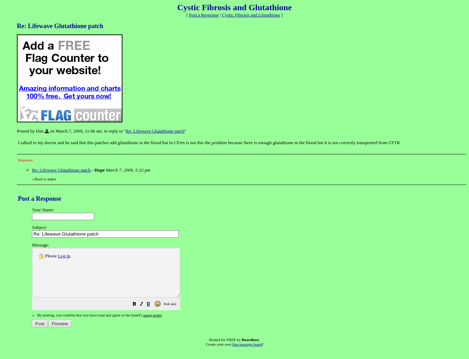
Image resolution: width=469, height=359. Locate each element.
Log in (64, 255)
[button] (152, 314)
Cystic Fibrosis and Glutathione (251, 15)
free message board (247, 354)
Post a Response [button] (204, 15)
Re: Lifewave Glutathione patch (155, 131)
